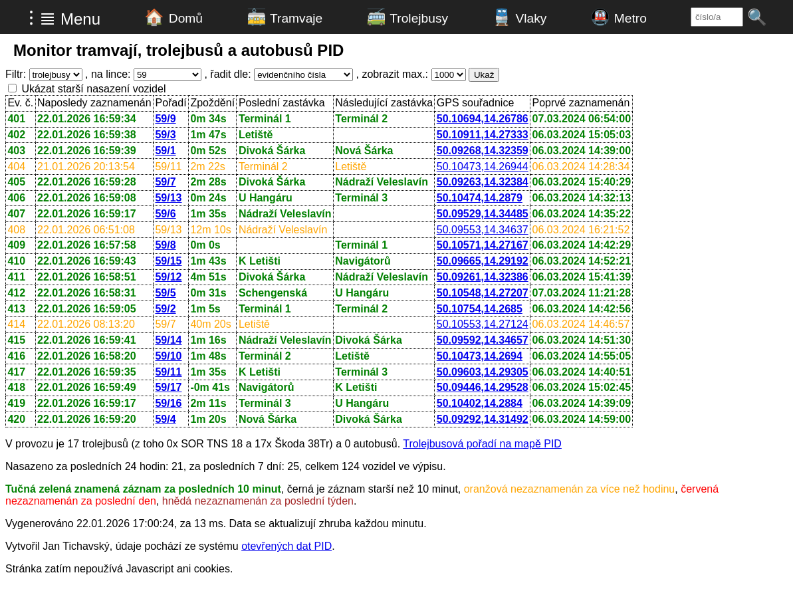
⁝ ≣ (42, 18)
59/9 (165, 118)
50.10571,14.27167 (482, 245)
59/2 (165, 308)
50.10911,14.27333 (482, 134)
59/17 (168, 387)
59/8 (165, 245)
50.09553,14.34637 (482, 229)
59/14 (168, 340)
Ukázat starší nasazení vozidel (93, 88)
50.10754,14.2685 (479, 308)
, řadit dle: (227, 74)
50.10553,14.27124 (482, 324)
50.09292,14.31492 (482, 419)
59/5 (165, 292)
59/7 (165, 181)
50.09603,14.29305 (482, 372)
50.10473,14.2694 (479, 356)
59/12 (168, 277)
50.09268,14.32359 (482, 150)
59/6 (165, 213)
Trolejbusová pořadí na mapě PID (482, 443)
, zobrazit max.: (392, 74)
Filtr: (15, 74)
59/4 (165, 419)
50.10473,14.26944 (482, 166)
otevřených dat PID (286, 546)
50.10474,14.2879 (479, 197)
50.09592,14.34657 (482, 340)
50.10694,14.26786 (482, 118)
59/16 (168, 403)
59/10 (168, 356)
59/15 (168, 261)
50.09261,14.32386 (482, 277)
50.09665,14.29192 (482, 261)
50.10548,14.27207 (482, 292)
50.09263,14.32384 (482, 181)
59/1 (165, 150)
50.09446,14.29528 (482, 387)
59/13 (168, 197)
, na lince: (107, 74)
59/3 (165, 134)
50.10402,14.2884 (479, 403)
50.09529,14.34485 (482, 213)
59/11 (168, 372)
